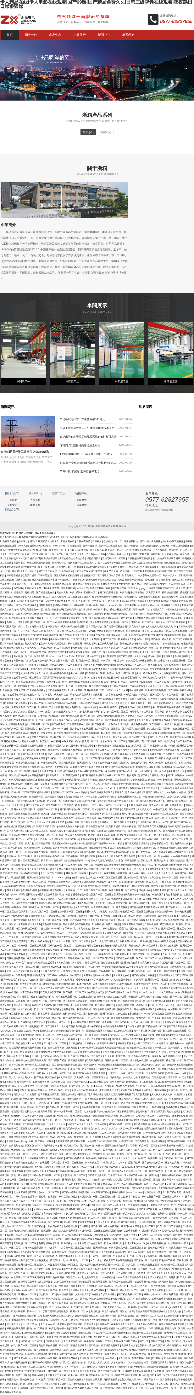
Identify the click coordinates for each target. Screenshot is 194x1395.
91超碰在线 (148, 1035)
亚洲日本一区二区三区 (99, 1171)
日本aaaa (167, 767)
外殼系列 (85, 132)
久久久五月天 (143, 720)
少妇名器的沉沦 (142, 1078)
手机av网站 (44, 942)
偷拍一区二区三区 (18, 852)
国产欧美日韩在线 (158, 1167)
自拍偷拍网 (51, 1129)
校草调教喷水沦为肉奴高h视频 (132, 669)
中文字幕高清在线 (80, 929)
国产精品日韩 (16, 554)
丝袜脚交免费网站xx (75, 835)
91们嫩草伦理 (95, 678)
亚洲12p (136, 1103)
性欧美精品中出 (105, 954)
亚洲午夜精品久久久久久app (31, 801)
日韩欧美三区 (92, 1163)
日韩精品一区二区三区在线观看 (20, 605)
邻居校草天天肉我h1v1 (102, 754)
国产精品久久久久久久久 (160, 1273)
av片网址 (19, 640)
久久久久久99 (121, 691)
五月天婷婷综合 (94, 627)
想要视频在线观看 (141, 1358)
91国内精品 (155, 1031)
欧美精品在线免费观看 (85, 584)
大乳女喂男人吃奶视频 (130, 1133)
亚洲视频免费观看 (68, 1358)
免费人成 (128, 1201)
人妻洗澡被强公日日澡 (12, 1227)
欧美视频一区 (155, 1159)
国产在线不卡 (24, 584)
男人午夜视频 (118, 869)
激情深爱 (168, 657)
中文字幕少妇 (114, 1201)
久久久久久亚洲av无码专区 (71, 657)
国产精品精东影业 (138, 903)
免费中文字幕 (39, 1022)
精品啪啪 (18, 588)
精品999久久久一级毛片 (24, 571)
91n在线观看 (42, 967)
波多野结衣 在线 (74, 1052)
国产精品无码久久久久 (115, 1205)
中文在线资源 (109, 1107)
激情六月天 (171, 1290)
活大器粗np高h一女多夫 (64, 844)
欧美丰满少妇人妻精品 (16, 703)
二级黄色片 (6, 1316)
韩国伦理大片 (32, 729)
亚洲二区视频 (40, 550)
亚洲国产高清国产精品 (115, 614)
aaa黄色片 (99, 554)
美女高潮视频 (171, 665)
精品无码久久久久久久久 (178, 1350)
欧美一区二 (148, 865)
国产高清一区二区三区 (171, 1039)
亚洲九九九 (140, 1201)
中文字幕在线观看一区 (150, 576)
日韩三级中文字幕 (111, 576)
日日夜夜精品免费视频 (139, 1056)
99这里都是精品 (78, 614)
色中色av (161, 623)
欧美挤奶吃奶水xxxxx (175, 1354)
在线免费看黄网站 (132, 733)
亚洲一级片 (184, 1290)
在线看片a (117, 1171)
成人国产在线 (71, 1222)
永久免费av (172, 793)
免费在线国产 (53, 805)
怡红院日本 (76, 976)
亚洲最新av (186, 1295)
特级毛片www (177, 1044)
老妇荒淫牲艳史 (49, 1154)
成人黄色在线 (160, 848)
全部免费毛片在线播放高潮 (94, 1320)
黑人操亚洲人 (37, 865)
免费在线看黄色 (56, 1048)
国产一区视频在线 (56, 1099)
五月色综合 (142, 1316)
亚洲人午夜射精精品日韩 (67, 576)
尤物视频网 (112, 1290)
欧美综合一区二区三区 (173, 1265)
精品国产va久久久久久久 (80, 1125)
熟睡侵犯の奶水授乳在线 (172, 733)
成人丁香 (188, 1056)
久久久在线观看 (61, 1282)
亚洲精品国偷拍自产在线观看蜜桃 (120, 1231)
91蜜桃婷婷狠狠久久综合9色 (155, 546)
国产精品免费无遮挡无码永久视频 (147, 908)
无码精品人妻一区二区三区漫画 (67, 1163)
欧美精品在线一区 (58, 550)
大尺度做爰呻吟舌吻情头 (131, 580)
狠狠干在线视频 (165, 784)
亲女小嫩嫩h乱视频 (81, 1333)
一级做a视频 (144, 942)
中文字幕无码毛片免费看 (93, 1367)
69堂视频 (16, 733)
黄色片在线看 (141, 750)
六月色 (28, 1210)
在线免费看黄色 (41, 1082)
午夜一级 (64, 1329)
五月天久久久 (102, 1222)
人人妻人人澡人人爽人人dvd (162, 627)
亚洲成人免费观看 (138, 1350)
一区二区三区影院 (54, 835)
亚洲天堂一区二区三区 (157, 980)
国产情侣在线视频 (169, 946)
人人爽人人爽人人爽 (162, 1095)
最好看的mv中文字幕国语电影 (22, 1184)
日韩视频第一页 (136, 742)
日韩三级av (153, 703)
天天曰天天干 (78, 640)
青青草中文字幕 (172, 648)
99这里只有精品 (108, 1316)
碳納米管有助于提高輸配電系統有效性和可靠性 (88, 437)
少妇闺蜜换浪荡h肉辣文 (143, 780)
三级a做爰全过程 (38, 1239)
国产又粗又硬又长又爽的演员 (49, 988)
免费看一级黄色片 (92, 652)
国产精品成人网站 (69, 1146)
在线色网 (101, 801)
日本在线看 (44, 1014)
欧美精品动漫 (36, 1307)
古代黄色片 (31, 1014)
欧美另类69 (90, 1065)
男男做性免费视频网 (133, 1039)
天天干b (167, 729)
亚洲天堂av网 (172, 1316)
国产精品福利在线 (45, 593)
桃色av (113, 682)
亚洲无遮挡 (59, 1167)
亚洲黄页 (5, 1022)
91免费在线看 (86, 1222)
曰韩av (125, 1337)
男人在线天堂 (95, 614)
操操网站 (132, 776)
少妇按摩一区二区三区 (181, 759)
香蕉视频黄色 (83, 925)
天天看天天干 (153, 686)
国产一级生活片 (9, 980)
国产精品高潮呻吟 (176, 1142)
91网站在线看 (57, 780)
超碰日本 (99, 997)
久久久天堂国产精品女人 (105, 942)
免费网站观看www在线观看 (97, 976)
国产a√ (33, 542)
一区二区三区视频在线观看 (132, 1354)
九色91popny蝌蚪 (9, 1299)
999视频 (137, 1129)
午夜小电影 (105, 971)
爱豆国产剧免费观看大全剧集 (67, 1065)
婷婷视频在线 (163, 1035)
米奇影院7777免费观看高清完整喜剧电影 (169, 1201)
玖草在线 (20, 976)
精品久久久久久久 (16, 899)
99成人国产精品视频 (86, 818)
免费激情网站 (46, 1244)
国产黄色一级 (87, 1146)
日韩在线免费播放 (13, 644)
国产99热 (39, 1078)
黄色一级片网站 (45, 661)
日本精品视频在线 (107, 1214)
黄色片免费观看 (73, 708)
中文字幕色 (90, 1324)
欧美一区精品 (53, 1299)
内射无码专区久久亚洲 (12, 967)
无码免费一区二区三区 (60, 946)
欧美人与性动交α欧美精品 (22, 780)
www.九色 (23, 546)
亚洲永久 (119, 793)
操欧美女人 (43, 1073)
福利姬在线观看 (64, 997)
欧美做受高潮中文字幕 (138, 631)
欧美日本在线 (156, 635)
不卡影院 (91, 856)
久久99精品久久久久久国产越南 (25, 618)
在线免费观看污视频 (132, 925)
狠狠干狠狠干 (138, 703)
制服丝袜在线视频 (18, 1137)
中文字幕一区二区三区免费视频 (75, 1248)
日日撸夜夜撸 (163, 580)
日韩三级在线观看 (56, 959)
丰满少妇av (162, 1384)
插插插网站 (79, 605)
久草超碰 (42, 1329)
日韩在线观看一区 (41, 1303)
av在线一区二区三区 (17, 1235)
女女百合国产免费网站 (37, 640)
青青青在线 (108, 1022)
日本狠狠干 (129, 1371)
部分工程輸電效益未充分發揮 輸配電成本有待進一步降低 (89, 428)
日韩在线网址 (67, 980)
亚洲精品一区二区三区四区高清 (116, 937)
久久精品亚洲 (23, 1205)
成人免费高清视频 (99, 623)
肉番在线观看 (100, 984)
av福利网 (156, 954)
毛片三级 (5, 571)
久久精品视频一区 (135, 661)
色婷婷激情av (7, 976)
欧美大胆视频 (11, 1107)
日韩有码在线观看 (79, 550)
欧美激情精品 (7, 763)
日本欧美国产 (175, 827)
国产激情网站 (75, 1324)
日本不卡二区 (141, 1031)
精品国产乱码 (154, 614)
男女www (123, 1350)
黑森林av (117, 733)
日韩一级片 (61, 682)
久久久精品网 (154, 920)
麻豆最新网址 (16, 1014)
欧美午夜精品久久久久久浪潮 (121, 993)
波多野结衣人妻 (152, 1193)
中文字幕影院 (110, 657)
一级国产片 (94, 916)
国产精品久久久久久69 (34, 754)
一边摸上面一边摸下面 (77, 831)
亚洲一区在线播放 (63, 1244)
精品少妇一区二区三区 (82, 1086)
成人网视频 (56, 737)
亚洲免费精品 (45, 733)
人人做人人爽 (91, 1350)
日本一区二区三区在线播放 (48, 1010)
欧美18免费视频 (94, 1061)
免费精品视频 (102, 729)
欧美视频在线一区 (176, 1086)
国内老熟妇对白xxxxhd (115, 1307)
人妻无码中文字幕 (29, 993)
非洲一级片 (125, 1239)
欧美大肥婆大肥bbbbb (131, 1380)
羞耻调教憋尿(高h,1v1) (77, 861)
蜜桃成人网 (157, 886)
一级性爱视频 (98, 1116)
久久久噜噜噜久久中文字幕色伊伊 (67, 784)
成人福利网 (120, 1252)
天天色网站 (158, 1371)
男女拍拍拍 (37, 635)
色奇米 (12, 1218)
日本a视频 (93, 1303)
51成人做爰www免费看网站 (169, 1082)
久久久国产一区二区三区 (24, 1346)
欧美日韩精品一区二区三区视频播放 (59, 899)
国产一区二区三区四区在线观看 (102, 784)
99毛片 (57, 954)
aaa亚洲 (18, 1384)
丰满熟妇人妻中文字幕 (180, 937)
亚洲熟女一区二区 (27, 1295)
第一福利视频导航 (102, 699)
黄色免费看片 (23, 1039)
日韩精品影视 (88, 882)
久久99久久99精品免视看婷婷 (168, 1150)
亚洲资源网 (33, 954)
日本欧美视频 (59, 1252)
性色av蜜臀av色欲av (129, 865)
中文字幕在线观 (111, 814)
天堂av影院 (101, 1125)
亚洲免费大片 (133, 1082)
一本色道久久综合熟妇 (118, 725)
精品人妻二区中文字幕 (121, 618)
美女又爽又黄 (32, 644)
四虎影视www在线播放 (20, 784)
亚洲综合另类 (161, 861)
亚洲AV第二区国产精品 (126, 1341)
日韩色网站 (24, 623)
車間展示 (79, 35)
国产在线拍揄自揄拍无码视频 (147, 563)
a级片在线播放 (98, 831)
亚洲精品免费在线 (10, 742)
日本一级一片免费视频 (69, 1201)
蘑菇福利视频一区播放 (172, 925)
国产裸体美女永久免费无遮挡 (130, 754)
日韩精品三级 (94, 946)
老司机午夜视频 (142, 1125)
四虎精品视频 (78, 1142)
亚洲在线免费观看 (161, 720)
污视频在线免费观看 (116, 997)
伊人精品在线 (36, 703)
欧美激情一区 (36, 797)
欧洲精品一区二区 (113, 542)
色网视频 (137, 1320)
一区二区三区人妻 (137, 1286)
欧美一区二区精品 (68, 1154)
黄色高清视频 (72, 1188)
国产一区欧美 (168, 1133)
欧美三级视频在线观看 (42, 682)
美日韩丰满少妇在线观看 (179, 712)
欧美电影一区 (59, 563)
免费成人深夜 (186, 793)
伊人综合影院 (135, 1363)
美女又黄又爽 (111, 571)
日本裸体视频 (8, 1188)
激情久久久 (185, 1256)
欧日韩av (157, 1358)
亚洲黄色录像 (95, 835)
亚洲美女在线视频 (178, 810)
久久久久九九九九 (56, 1125)
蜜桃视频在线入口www (26, 1031)
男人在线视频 (98, 1290)
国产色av (136, 1367)
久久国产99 (159, 1346)
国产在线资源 (81, 1354)
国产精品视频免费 (70, 950)
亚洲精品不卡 (71, 610)
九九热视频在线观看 (169, 674)
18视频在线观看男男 (34, 1333)
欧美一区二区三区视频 (133, 1073)
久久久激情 (124, 1358)
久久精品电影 (82, 771)
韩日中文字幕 (143, 852)
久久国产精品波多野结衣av (64, 814)
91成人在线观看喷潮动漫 (13, 695)
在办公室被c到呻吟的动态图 (164, 878)
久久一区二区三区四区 (52, 874)
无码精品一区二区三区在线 (64, 1320)
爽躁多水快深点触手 (137, 950)
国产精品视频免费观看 (134, 729)
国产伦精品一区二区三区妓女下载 (109, 805)
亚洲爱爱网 (187, 1384)
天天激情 (78, 1078)
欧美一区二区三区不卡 (161, 1005)
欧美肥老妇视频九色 (38, 1261)
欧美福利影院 (7, 963)
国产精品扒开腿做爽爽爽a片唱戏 (93, 1001)
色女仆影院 (12, 1167)
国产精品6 (173, 691)
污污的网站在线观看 (81, 1282)
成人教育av (180, 1273)
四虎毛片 (21, 1001)
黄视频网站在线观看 (69, 882)
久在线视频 (147, 1082)
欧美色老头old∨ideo (181, 1303)
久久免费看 (31, 1095)
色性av (84, 1205)
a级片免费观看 (112, 1227)
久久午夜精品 (107, 1278)
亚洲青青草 (6, 1244)
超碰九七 (175, 980)
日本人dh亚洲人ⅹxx (130, 818)
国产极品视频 (86, 903)
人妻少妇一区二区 (145, 1116)
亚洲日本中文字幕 (171, 1052)
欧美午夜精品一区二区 (161, 844)
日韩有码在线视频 (98, 682)
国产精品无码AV (51, 1056)
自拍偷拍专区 (90, 708)
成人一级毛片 (7, 1197)
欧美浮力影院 (89, 950)
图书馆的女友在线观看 (36, 665)
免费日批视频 (113, 925)
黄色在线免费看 (92, 1052)
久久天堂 (114, 912)
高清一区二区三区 (147, 835)
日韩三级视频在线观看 (168, 1222)
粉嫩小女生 (123, 554)
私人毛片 (106, 733)
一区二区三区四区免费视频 (98, 759)
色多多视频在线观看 (100, 588)
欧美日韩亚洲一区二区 (21, 1269)
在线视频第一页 (141, 954)
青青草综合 (173, 554)
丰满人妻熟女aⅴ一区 (135, 1244)
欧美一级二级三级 (123, 1069)
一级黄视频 (78, 567)
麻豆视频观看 (119, 1193)
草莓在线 (57, 920)
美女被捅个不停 (176, 771)
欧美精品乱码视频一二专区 (98, 1341)
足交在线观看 (89, 1069)
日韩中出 (171, 1184)
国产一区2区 (106, 691)
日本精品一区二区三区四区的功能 (34, 1367)
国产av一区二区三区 (147, 959)
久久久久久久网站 (97, 920)
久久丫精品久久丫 (155, 610)
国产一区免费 (11, 1052)
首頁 (10, 35)
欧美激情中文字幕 (95, 674)
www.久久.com (135, 1193)
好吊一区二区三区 (136, 869)
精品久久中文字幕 (106, 852)
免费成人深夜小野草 (59, 1090)
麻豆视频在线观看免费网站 (86, 1022)
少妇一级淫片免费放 (147, 674)
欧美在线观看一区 (90, 1329)
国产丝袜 (32, 708)
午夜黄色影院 (90, 1099)
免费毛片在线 (18, 708)
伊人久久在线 (83, 601)
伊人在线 (131, 1265)
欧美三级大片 (14, 971)
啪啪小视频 (122, 1388)
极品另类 (68, 1269)
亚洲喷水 (111, 1154)
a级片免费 (95, 1354)
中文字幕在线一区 (113, 695)
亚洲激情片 (43, 780)
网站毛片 (143, 1376)
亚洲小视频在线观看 (37, 1150)
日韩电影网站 (132, 605)
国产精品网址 (156, 725)
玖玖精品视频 (160, 1090)
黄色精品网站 (72, 839)
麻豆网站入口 (126, 1099)
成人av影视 (35, 1235)
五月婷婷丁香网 (167, 1261)
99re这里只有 (143, 895)
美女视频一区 (141, 967)
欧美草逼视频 (100, 1282)
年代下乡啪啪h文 (88, 1286)
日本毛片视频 (134, 1027)
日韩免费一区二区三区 (53, 788)
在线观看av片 (128, 1346)
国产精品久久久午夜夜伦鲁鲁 (163, 699)
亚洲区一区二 (91, 593)
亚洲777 (80, 1031)
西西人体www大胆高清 (28, 614)
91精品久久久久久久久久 (13, 712)
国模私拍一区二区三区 (36, 831)
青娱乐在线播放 (108, 1295)
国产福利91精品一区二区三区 (75, 810)
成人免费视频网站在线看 (116, 652)
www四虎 (70, 703)
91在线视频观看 (64, 1256)
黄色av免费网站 (156, 1248)
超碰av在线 (79, 967)
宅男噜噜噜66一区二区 (92, 720)
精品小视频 (145, 1252)
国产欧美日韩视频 (54, 797)
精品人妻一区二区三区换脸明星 (150, 937)
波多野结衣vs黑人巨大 (42, 1388)
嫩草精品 (161, 1010)
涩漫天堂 (32, 712)
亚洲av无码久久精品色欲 (53, 644)
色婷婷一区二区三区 (61, 1073)
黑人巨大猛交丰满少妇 (110, 1371)
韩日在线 (163, 759)
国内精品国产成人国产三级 (106, 810)
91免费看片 (118, 1299)
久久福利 (187, 908)
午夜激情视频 (109, 1329)
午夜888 (156, 1018)
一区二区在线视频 (32, 678)
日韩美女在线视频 (54, 703)
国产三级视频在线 (89, 1265)
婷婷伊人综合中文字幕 (25, 716)
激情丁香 (143, 776)
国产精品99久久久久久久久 (132, 1214)
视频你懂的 (70, 1010)
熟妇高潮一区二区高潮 (136, 878)
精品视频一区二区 (90, 576)
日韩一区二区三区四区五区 (37, 1103)
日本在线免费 (170, 971)
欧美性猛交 (103, 1324)
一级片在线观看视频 (31, 937)
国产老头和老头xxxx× (176, 669)
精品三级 (66, 1133)
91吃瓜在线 (74, 1069)
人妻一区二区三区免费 (94, 1201)
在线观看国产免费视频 (146, 1282)
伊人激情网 (96, 1137)
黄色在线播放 (174, 1112)
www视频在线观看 (180, 856)
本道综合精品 (46, 903)
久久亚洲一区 (53, 1133)
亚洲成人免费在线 (109, 644)
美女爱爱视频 (157, 669)
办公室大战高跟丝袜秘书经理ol (79, 737)
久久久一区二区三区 (154, 1184)
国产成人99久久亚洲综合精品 (95, 1299)
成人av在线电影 (137, 874)
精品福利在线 (133, 1163)
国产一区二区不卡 (81, 942)
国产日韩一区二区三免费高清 (58, 1120)
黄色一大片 (63, 593)
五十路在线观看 (12, 678)
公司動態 (82, 500)
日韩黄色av (13, 1380)
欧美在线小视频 (12, 759)
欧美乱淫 (45, 742)
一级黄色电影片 (49, 763)
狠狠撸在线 (57, 610)
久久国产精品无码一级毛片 (177, 1193)
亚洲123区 (177, 580)
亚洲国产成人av (30, 1324)
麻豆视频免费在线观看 (118, 1188)
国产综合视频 (150, 1320)
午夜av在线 (103, 950)
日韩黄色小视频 (61, 1103)
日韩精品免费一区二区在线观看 (116, 1273)
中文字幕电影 (51, 1384)
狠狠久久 (114, 708)
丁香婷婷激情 (45, 576)
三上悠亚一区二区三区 (55, 1044)
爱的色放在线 (95, 1244)
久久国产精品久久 (62, 584)
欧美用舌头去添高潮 (58, 750)
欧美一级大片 (170, 576)
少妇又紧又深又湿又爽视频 (89, 571)
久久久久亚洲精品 (104, 903)
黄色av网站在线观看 (144, 1010)
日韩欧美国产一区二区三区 (156, 1197)
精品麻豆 (84, 874)
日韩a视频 (23, 1388)
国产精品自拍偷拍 (49, 980)
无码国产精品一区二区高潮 (144, 1146)
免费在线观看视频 (18, 814)
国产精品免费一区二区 (120, 1125)
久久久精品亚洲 (160, 1044)
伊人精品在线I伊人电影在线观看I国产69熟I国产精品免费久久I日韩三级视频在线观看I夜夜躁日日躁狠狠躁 (54, 537)
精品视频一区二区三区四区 (102, 1133)
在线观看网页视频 (53, 669)
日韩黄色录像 (117, 1082)
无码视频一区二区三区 (25, 1244)
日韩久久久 (65, 1384)
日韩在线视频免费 (119, 886)
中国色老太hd (73, 652)
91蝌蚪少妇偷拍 (152, 1295)
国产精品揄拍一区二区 (155, 1027)
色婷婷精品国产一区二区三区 (96, 895)
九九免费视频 (21, 1193)
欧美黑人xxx (22, 682)
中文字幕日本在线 (38, 1137)
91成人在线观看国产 (42, 580)
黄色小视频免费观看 (176, 1107)
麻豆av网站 (23, 1188)
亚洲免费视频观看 (176, 1286)
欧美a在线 (91, 1159)
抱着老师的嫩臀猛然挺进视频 (73, 623)
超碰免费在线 (7, 1205)
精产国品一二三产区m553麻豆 (125, 1035)
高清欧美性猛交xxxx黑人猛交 (35, 610)
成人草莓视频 (158, 1086)
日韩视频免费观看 (16, 959)
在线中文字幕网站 (92, 648)
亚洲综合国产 (187, 1363)
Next (185, 68)
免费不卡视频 (159, 891)
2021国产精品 (96, 631)
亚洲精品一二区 (123, 1031)
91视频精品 (20, 1320)
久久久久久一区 (22, 699)
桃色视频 (64, 1290)
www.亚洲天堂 (105, 1065)
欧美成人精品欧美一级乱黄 (111, 1048)
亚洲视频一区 (175, 1252)
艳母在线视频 (92, 963)
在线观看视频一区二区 (129, 797)
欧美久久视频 (172, 725)
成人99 (44, 814)
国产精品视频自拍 (88, 869)
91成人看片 (35, 925)
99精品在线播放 (56, 652)
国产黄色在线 (58, 1082)
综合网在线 (82, 980)
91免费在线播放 (172, 563)
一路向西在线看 (54, 1227)
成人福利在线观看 (139, 1061)
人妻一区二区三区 (171, 954)
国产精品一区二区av (174, 1159)
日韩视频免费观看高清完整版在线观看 (153, 571)
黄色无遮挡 (17, 869)
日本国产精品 (156, 903)
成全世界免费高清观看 (39, 563)
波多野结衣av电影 (103, 1180)
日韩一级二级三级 (64, 699)
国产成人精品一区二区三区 (113, 1286)
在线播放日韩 (63, 567)
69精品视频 (38, 1376)
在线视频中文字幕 (34, 601)
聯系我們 (128, 35)
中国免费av (146, 831)
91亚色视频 (6, 691)
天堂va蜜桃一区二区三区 (13, 1180)
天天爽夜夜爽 (166, 1282)
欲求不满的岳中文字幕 (34, 759)
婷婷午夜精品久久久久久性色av (130, 699)
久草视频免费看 (37, 776)
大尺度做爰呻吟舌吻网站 (45, 1358)
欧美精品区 (7, 669)
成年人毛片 (24, 627)
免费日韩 (102, 882)
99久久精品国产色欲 (117, 635)
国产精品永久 (52, 1027)
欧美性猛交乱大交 (10, 997)
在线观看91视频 (49, 1231)
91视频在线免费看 (16, 1329)
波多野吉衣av (151, 1380)
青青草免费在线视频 (24, 1163)
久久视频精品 (154, 729)
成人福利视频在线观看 (133, 601)
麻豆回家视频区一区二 (28, 929)
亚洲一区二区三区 (23, 988)
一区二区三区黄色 (102, 1197)
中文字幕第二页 (179, 933)
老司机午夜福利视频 (164, 831)
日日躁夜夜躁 (111, 1380)
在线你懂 (100, 635)
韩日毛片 (84, 814)
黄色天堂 (171, 1061)
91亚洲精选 (79, 946)
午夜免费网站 (77, 1103)
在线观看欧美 (163, 1116)
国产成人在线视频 (127, 682)
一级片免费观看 (170, 1295)
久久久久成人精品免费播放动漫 (52, 674)
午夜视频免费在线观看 (12, 1354)
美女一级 (70, 601)
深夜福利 (54, 852)
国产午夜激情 (58, 725)
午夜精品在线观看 (118, 686)
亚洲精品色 (35, 1176)
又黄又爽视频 (14, 597)
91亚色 (89, 554)
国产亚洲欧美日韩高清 (105, 988)
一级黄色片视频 (183, 1005)
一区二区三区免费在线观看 (14, 912)
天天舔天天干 (153, 593)
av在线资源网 (126, 1142)
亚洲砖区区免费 (33, 588)
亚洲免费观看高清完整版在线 (101, 580)
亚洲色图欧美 (7, 614)
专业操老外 (149, 797)
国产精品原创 (55, 1222)
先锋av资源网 (156, 805)
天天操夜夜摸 (143, 1095)
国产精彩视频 (125, 657)
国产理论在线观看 (28, 771)
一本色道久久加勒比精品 (79, 933)
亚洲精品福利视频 (179, 869)
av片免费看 (67, 742)
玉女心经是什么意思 (77, 1082)
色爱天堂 (181, 588)
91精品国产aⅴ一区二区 (46, 810)
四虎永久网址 (14, 891)
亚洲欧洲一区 (68, 1095)
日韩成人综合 (87, 746)
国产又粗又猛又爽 (148, 1210)
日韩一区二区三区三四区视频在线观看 (31, 793)
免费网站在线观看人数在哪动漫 (34, 1282)
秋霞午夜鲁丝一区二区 (161, 1171)
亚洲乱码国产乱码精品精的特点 (100, 665)
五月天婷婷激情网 (138, 805)
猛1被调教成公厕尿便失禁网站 (16, 827)
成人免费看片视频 (98, 1082)
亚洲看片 (36, 1056)
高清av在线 (138, 610)
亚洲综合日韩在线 (18, 776)
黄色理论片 (126, 571)
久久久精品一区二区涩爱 (171, 835)
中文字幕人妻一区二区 (32, 1133)
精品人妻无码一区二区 (87, 742)
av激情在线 (145, 771)
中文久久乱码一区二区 (124, 1303)
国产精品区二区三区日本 (22, 1273)
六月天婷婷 (81, 1244)
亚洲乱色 (144, 1086)
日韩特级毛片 (39, 627)
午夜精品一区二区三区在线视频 (136, 912)
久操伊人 (127, 1078)
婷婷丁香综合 (73, 895)
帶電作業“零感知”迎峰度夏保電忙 (79, 472)
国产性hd (52, 623)
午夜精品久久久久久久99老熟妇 (44, 1180)
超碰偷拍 (18, 1337)
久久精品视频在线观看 (66, 869)
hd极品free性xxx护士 (106, 865)
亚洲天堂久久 (47, 1031)
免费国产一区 (24, 1082)
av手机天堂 (82, 588)
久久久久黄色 (104, 737)
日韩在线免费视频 (68, 1197)
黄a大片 (29, 1078)
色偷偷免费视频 (166, 567)
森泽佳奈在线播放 (172, 1056)
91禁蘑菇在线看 (71, 776)
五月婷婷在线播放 (36, 691)
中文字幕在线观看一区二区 (36, 597)
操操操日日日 (94, 559)
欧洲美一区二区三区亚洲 (165, 814)
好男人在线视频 (76, 1376)
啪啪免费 (132, 997)
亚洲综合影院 (177, 861)
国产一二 (97, 929)
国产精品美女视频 (184, 784)
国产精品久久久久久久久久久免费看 (78, 1371)
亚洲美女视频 (101, 1167)
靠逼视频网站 (182, 657)
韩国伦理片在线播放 (47, 1197)
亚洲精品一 (105, 822)
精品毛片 (47, 1235)
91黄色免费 (130, 856)
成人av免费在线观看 (174, 920)
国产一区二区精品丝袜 (125, 1210)
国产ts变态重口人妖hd (103, 669)
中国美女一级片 (137, 614)
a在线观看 (34, 814)
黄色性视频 (69, 925)
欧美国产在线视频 (98, 1035)
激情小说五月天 (161, 963)
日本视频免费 (84, 984)
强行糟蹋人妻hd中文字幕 (29, 1044)
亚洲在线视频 (91, 691)
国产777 (187, 648)
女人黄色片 (42, 839)
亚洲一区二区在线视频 (55, 618)
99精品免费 (130, 695)
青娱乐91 (59, 861)
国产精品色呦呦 (89, 822)
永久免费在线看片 (32, 1384)
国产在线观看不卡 (63, 1005)
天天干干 (186, 678)
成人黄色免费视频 (139, 1218)
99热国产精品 (104, 1210)
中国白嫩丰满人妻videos (142, 1384)
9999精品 (58, 818)
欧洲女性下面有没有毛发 (85, 1090)
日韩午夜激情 (83, 542)
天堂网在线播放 (67, 763)
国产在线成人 (173, 908)
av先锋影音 (103, 763)
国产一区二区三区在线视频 (73, 686)
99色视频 (77, 648)
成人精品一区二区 (137, 746)
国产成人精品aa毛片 (145, 1069)
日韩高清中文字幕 (132, 899)
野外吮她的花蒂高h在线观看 (143, 946)
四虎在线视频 (11, 984)
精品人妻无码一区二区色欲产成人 (130, 737)
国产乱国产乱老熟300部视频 (119, 767)
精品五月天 (96, 874)
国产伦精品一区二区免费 (148, 1180)
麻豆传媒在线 (7, 1061)
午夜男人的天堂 (96, 993)
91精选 (75, 805)
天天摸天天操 (53, 950)
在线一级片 (170, 1205)
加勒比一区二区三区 (17, 746)
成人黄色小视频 (22, 1005)
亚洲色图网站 (79, 886)
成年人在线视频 (40, 737)
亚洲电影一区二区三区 (176, 1333)
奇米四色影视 (163, 933)
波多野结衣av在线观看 (121, 984)
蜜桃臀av (139, 759)
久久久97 (45, 729)
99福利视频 (97, 771)
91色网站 (9, 1056)
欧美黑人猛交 (57, 831)
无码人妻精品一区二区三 (33, 1107)
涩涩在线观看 (154, 657)
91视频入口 (71, 874)
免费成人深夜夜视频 (87, 1273)
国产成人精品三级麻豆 (136, 844)
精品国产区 (17, 1112)
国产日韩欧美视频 (49, 1337)
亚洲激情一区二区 (92, 1150)
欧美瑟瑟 (42, 750)
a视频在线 (171, 610)
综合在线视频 (158, 1142)
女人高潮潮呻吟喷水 (122, 980)
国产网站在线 (20, 1307)
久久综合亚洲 (59, 712)
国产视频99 (98, 725)
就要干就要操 (36, 746)
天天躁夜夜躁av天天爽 (66, 720)
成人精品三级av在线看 (136, 1176)
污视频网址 (91, 971)
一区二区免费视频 (180, 546)
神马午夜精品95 (117, 920)
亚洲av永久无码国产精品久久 (64, 716)
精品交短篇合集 (151, 644)
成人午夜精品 (94, 1027)
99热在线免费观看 (147, 916)
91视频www (174, 678)
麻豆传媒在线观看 (91, 1107)
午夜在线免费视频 (52, 1001)
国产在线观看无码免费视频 (152, 827)
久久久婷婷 (87, 1337)
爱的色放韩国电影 (29, 874)
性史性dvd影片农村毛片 (40, 695)
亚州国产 (75, 1329)
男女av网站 (164, 856)
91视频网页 (48, 1205)
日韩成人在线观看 (64, 771)
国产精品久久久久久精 (103, 1056)
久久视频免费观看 (16, 878)
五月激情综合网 (170, 597)
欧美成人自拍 (175, 1312)
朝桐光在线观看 (183, 912)
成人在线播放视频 (83, 997)
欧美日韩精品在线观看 (58, 1333)
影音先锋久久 (129, 576)
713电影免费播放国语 (148, 1265)
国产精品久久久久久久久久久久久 (101, 1129)
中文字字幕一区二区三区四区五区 (35, 631)
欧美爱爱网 (96, 814)
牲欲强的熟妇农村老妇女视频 (19, 559)
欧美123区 (185, 878)
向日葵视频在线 (19, 1363)
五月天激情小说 (53, 865)
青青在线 (106, 1218)
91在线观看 (6, 652)
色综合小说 (142, 1005)
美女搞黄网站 (123, 584)
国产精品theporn (163, 1001)
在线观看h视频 (30, 891)
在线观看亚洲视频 (126, 1329)
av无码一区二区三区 (90, 1231)
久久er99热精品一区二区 (178, 903)
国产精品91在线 (154, 742)
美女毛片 (146, 1103)
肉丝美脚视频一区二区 (38, 725)
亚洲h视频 (93, 1014)
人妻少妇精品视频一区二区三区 (166, 1388)
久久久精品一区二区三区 (116, 712)
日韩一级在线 (41, 784)
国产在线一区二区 (50, 908)
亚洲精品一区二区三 (84, 954)
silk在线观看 (29, 750)
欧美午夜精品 (129, 827)
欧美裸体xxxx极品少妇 (113, 661)
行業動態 (82, 505)
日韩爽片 (97, 542)
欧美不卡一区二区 (157, 1048)
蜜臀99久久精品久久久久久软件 (35, 818)
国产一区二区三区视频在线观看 (30, 652)
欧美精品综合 (155, 1354)
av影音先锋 (53, 627)
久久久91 (133, 1252)
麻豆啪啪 (140, 767)
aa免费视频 (13, 767)
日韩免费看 (140, 1273)
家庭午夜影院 (45, 1112)
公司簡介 (12, 500)
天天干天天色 (72, 669)
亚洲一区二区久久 (79, 1312)
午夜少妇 (24, 1090)
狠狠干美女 (116, 1078)
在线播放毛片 (186, 665)
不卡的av (68, 954)
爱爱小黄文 (90, 912)
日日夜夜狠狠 (153, 767)
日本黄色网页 (29, 648)
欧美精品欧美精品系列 (66, 903)
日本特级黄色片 (63, 580)
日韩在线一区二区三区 (23, 1069)
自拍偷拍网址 (126, 882)
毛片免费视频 (136, 691)
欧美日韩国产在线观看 (123, 1222)
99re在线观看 (11, 993)
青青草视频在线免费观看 (172, 1324)
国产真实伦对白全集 (135, 627)
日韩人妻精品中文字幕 (155, 678)
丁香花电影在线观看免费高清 (135, 708)
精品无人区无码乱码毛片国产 (119, 1095)
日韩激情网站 (91, 644)
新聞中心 (104, 35)
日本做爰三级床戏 (95, 827)
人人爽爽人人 (36, 1129)
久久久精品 (6, 1384)
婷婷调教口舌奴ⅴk (78, 682)
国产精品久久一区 (128, 771)
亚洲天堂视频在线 (108, 1099)
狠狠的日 (166, 899)
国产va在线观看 (58, 1069)
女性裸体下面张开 (68, 1286)
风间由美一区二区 (119, 623)
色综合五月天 (148, 1227)
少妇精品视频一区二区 (150, 682)
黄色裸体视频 (154, 754)
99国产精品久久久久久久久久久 (66, 1350)
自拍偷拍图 (112, 1312)
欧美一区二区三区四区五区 (100, 959)
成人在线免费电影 (36, 959)
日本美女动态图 (51, 588)
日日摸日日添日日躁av (45, 827)
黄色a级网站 (131, 597)
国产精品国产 (27, 1099)
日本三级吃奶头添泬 (109, 1103)
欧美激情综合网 (185, 1069)
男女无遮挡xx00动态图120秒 (117, 967)
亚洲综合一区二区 (79, 1261)
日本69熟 (120, 1056)
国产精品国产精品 (57, 1061)
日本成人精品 (110, 1354)
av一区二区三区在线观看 (110, 878)
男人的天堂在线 (121, 976)
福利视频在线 (51, 635)
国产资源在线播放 (131, 1137)
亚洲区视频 (178, 1269)
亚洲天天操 (72, 1048)
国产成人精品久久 (122, 750)
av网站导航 (99, 1154)
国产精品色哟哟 (140, 584)
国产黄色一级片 (179, 818)
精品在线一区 (156, 648)
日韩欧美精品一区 (117, 831)
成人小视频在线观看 (120, 848)
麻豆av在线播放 (39, 1090)
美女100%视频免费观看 (12, 916)
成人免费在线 (148, 784)
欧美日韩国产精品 (65, 661)
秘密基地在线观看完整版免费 (31, 1061)
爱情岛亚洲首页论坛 (177, 801)
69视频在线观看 (43, 1167)
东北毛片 (69, 818)
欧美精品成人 (105, 1184)
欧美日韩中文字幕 (34, 554)
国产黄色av (108, 703)
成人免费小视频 (139, 725)
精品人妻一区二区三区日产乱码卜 (49, 1039)
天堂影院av (86, 1235)
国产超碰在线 (31, 1337)
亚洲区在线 (111, 771)
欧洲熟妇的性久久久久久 (121, 801)
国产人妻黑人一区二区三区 (132, 665)
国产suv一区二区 (25, 839)
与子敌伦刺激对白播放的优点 (110, 746)
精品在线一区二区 (148, 1307)
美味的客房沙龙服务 (130, 644)
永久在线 (89, 865)
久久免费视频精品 (73, 1341)
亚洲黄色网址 (57, 891)
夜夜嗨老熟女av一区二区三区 (44, 1193)
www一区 (54, 1137)
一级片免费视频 (157, 1286)
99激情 (58, 1388)
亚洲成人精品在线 (49, 971)
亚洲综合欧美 (8, 1367)
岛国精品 (111, 554)
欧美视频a (62, 614)
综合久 (65, 1261)
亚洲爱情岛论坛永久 (48, 542)
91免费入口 (85, 1154)
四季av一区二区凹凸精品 (130, 1154)
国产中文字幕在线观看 (82, 729)
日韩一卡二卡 (128, 916)
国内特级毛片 (69, 1180)
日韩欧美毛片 (185, 627)
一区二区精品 (93, 967)
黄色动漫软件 (14, 567)
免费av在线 (174, 848)
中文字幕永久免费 (55, 822)
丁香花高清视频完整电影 (56, 1312)
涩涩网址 (124, 929)
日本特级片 (109, 1150)
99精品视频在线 (62, 605)
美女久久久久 (16, 1078)
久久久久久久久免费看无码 (39, 869)
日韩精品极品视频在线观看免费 (175, 1176)
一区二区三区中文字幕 (98, 1018)
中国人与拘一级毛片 (97, 605)
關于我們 (31, 35)
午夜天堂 (14, 937)
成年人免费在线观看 (80, 695)
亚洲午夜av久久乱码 (83, 635)
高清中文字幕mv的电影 (182, 737)
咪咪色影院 (20, 691)
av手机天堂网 (160, 810)
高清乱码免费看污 (173, 682)
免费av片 (12, 623)
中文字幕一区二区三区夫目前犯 (71, 631)
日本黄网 (113, 882)
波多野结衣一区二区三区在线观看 (145, 1333)
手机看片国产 (185, 971)
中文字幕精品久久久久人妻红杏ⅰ (175, 959)
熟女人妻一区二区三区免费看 (114, 780)
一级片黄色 (168, 614)
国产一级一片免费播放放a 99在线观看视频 (162, 542)
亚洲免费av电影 (138, 648)
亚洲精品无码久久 (79, 1290)
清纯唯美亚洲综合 (170, 605)
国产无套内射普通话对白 (67, 733)
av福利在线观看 (170, 601)
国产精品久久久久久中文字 (124, 1235)
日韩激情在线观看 (93, 1380)
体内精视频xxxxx (90, 733)
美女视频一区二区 (23, 657)
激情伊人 (58, 1367)
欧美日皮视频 (113, 827)
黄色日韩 (11, 1082)
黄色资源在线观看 (130, 784)
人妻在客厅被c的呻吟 (118, 1367)
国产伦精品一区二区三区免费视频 (167, 1376)
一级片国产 (158, 895)
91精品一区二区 (77, 1014)
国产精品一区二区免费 (145, 1261)
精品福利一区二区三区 (32, 1341)
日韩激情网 (183, 1261)
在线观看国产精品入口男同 (71, 1171)
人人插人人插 (144, 810)
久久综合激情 (66, 571)
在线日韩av (67, 1137)
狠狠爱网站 (12, 1090)
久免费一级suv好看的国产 (169, 1235)
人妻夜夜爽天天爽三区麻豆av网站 (55, 1316)
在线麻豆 (55, 742)
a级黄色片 (128, 933)
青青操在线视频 (122, 563)
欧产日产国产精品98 (74, 1018)
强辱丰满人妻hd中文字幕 (172, 988)
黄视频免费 (85, 1197)
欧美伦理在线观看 (84, 1005)
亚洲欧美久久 (73, 1278)
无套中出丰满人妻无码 (101, 1252)
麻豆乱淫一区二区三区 (57, 554)
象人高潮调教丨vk (72, 759)
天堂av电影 (126, 1129)
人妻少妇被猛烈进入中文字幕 (58, 937)
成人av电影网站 (141, 1239)
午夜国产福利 (105, 1069)
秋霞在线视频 (84, 1010)
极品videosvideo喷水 (41, 546)
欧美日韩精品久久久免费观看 (40, 1171)
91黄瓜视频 (21, 669)
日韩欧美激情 (110, 929)
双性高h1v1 (165, 788)
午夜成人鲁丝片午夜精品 (71, 827)
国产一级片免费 (56, 754)
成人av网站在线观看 (96, 567)
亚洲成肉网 (171, 1329)
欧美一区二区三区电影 (41, 720)
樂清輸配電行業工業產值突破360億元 (82, 419)
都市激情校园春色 (65, 1031)
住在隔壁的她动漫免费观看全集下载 (28, 1048)
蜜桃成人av (31, 1112)
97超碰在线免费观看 (47, 559)
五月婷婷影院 (43, 844)
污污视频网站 (131, 542)
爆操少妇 (175, 1384)
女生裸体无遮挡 (30, 971)
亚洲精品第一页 (8, 631)
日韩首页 (86, 597)
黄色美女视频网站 (120, 763)
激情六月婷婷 (74, 1099)
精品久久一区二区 (41, 920)
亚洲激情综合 (100, 1248)
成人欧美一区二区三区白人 (25, 1154)
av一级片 (91, 1384)
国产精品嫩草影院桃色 (34, 1125)
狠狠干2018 (157, 1341)
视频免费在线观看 (76, 916)
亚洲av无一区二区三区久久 (82, 563)
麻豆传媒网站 (119, 971)
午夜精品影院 (137, 686)
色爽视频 (126, 1103)
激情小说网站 (88, 852)
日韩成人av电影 (112, 933)
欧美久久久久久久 (177, 891)
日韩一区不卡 (7, 682)
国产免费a (65, 635)
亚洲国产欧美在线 (79, 1116)
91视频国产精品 (151, 899)
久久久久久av (97, 550)
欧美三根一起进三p (179, 1090)
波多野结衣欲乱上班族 (83, 878)
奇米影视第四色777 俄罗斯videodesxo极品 (101, 844)
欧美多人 (73, 1039)
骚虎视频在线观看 (122, 1010)
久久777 (130, 1299)
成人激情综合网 (32, 848)
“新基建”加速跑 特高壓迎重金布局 (80, 445)
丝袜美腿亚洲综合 (25, 1035)
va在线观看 (151, 1188)
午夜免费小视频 (128, 942)
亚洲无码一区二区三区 (114, 559)
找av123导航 (18, 895)
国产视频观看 (112, 720)
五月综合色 (49, 1256)
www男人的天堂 (126, 852)
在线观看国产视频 (54, 895)
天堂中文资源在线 (54, 601)
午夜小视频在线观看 (113, 1052)
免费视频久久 (182, 844)
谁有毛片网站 (174, 1346)
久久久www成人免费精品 (54, 1324)
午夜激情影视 (176, 1099)
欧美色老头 (47, 954)
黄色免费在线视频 (51, 925)
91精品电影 (17, 593)
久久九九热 (140, 657)
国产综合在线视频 (125, 959)
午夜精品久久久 (8, 1388)
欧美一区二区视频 (20, 1022)
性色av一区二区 (161, 822)
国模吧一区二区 (83, 699)
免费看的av (79, 580)
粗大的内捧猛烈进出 (31, 984)
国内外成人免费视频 (110, 899)
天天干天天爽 (141, 988)
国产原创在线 (119, 588)
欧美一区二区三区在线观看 (32, 946)
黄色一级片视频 (19, 1176)
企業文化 (12, 505)
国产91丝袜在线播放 (58, 976)
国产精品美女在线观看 (167, 716)
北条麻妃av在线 (180, 1116)
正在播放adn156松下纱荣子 (55, 929)
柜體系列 (108, 132)
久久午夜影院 (168, 644)
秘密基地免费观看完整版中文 (107, 597)
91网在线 (47, 848)
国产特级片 (151, 1039)
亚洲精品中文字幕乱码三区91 (165, 695)
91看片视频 (15, 1125)
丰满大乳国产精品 (34, 1227)
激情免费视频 (101, 1235)
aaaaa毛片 (121, 1086)
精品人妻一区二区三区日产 (134, 1290)
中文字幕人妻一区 (13, 831)
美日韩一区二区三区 (63, 793)
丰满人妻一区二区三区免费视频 (109, 1333)
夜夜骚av (178, 882)
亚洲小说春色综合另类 (39, 878)
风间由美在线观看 (168, 1256)
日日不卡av (47, 861)
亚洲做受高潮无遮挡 (120, 1320)
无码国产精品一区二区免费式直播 (64, 1380)
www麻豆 (53, 882)
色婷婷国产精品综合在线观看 (149, 618)
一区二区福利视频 (73, 865)
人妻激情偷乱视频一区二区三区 (83, 1218)
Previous (9, 68)
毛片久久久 (103, 856)
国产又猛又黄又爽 (160, 1239)
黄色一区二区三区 (138, 1388)
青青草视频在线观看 (48, 1095)
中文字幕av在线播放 (11, 908)
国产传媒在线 (113, 1337)
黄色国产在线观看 (140, 554)
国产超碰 (155, 640)
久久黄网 (139, 980)
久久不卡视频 (60, 848)
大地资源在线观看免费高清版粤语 (29, 1222)
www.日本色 (59, 546)
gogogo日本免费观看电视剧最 (65, 1150)
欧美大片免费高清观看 (123, 1018)
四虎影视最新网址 (45, 1273)
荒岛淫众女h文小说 (108, 818)
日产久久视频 (15, 848)
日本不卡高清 (16, 601)
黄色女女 (109, 1031)
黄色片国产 (175, 1163)
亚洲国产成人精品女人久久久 (150, 801)
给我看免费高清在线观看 (13, 1261)
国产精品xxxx (107, 1388)
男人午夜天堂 (94, 657)
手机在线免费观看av (38, 1320)
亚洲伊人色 (179, 1001)
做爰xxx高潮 (143, 640)
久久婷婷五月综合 (117, 567)
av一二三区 (44, 712)
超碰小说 (66, 967)
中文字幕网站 (166, 1210)
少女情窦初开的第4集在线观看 (174, 1188)
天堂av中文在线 (172, 1341)
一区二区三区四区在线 (96, 1078)
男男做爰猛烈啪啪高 (156, 691)
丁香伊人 (132, 588)
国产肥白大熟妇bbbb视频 (14, 797)
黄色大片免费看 (30, 742)
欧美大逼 (98, 695)
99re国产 (49, 1307)
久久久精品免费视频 (147, 1324)
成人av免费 (170, 746)
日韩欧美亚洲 (75, 644)
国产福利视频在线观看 (93, 776)
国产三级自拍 (88, 716)
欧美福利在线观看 (125, 1005)
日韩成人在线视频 (182, 1337)
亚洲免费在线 (68, 542)
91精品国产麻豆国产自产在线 (81, 780)
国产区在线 (119, 1197)
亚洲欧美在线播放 (29, 767)
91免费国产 (169, 754)
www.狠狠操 (81, 793)
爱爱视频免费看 (94, 1031)
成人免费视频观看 (68, 1231)
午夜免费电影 (103, 839)
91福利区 (42, 708)
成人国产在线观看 (104, 1086)
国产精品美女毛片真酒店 (13, 942)
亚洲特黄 (186, 708)
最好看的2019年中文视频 (124, 1376)
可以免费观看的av (174, 805)
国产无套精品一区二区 (23, 822)
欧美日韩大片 (144, 1346)
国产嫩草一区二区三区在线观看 (154, 1269)
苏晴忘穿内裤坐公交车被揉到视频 (168, 584)
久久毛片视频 (85, 712)
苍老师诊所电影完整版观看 (41, 963)
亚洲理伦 (86, 805)
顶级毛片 (37, 1205)
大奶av (83, 899)
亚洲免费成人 (38, 1218)
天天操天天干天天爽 (56, 1376)
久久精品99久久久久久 (20, 1018)
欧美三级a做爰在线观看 (114, 946)
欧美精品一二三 (74, 891)
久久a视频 (68, 1001)
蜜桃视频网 (24, 1218)
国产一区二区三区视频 (111, 546)
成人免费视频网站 (168, 1320)
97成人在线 (157, 631)
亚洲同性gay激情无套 (171, 1307)
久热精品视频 (157, 1061)
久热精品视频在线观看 (162, 1014)
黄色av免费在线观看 (149, 597)
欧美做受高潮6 (9, 1214)
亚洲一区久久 (159, 1103)
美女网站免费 (61, 767)
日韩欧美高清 (46, 605)
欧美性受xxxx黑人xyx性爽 (20, 1142)
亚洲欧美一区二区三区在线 (126, 839)
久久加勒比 (30, 661)
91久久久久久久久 (148, 993)
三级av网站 (52, 1371)
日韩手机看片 (151, 925)
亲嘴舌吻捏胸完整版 (124, 895)
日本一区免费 (16, 1065)
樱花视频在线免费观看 (175, 1031)
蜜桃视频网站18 (19, 865)
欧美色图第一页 (112, 678)
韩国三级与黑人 (144, 1001)
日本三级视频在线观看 (101, 793)
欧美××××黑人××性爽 (163, 1125)
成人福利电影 (156, 763)
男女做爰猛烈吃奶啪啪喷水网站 (59, 984)
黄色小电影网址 (174, 895)
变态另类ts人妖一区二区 (116, 648)
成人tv (64, 1027)
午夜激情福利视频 (137, 1205)
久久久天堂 (96, 1261)
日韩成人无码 (18, 1286)
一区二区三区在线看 (101, 1256)
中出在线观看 (26, 1167)
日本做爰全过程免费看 (24, 1316)
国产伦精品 (97, 1227)
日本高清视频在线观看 (79, 725)
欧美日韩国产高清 (56, 1218)
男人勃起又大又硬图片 (30, 1214)
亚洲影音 (116, 729)
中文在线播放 (77, 674)
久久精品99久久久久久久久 (151, 1065)
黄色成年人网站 (139, 763)
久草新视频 (7, 788)
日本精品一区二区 (9, 882)
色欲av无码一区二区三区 (113, 742)
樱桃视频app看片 (35, 895)
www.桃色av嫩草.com (108, 716)
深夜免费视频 (161, 997)
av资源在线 (26, 1052)
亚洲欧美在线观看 (78, 848)
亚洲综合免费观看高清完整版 (136, 963)
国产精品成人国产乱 (160, 950)
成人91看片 (109, 835)
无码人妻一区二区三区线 (33, 882)
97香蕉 (154, 988)
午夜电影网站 (155, 746)
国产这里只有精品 (184, 976)
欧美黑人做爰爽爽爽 (51, 993)
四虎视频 (177, 720)
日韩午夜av (20, 563)
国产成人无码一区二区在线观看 (54, 648)
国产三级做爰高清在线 (169, 1137)
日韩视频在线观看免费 (139, 559)
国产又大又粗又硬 (48, 571)
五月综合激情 (41, 1350)
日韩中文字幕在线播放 (141, 712)
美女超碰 (25, 635)
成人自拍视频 (30, 733)
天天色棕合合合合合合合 (72, 559)
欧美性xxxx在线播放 (98, 886)
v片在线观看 (43, 1163)
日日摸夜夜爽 (144, 822)
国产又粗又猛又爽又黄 (86, 937)
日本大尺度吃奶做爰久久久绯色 (107, 861)
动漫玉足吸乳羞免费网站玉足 (63, 1265)
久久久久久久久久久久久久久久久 (134, 1150)
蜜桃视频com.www (139, 1014)
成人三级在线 (61, 695)
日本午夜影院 (133, 1197)
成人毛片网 (47, 767)
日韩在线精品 (74, 546)
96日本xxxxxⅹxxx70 (176, 1073)
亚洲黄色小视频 (12, 648)
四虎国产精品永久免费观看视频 (89, 1073)
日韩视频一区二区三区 (142, 623)
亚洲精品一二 (54, 759)
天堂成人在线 (151, 733)
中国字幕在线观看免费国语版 (133, 1107)
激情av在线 (79, 1384)
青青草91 (57, 1269)
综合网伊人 (45, 1295)
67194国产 (166, 703)
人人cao (72, 712)
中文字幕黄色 (137, 593)
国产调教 (123, 788)
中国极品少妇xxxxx (78, 1252)
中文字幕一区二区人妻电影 (106, 601)
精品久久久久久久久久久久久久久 (91, 1269)
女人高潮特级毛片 (15, 725)
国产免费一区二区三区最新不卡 (47, 1188)
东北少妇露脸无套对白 (28, 763)
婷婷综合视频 (14, 576)
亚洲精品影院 (88, 839)
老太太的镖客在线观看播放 (166, 559)
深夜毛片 (157, 1056)
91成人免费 (112, 1116)
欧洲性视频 (171, 886)
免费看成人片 (172, 750)
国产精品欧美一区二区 (127, 1022)
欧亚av (99, 1146)
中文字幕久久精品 (144, 933)
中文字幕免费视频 (156, 1244)
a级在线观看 (73, 822)
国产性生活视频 (126, 1316)
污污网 (182, 1329)
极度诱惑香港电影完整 (86, 1316)
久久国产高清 (82, 908)
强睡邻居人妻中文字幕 (158, 661)
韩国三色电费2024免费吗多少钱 (41, 1146)
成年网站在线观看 (181, 1239)
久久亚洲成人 (14, 1252)
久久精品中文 (165, 1337)
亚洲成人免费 (127, 1312)
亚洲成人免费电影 (139, 929)
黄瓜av (39, 835)
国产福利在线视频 (75, 856)
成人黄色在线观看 (146, 1303)
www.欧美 (115, 1167)
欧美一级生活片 (46, 567)
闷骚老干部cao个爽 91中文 (94, 610)
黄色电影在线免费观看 (16, 720)
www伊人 (55, 967)
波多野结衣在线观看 (141, 550)
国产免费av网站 (93, 1307)
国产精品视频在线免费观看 (75, 1193)
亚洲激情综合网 (8, 1295)
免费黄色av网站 (45, 997)
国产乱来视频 (48, 614)
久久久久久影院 (60, 1303)
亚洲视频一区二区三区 (91, 1358)
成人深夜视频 (155, 665)
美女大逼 (187, 1222)
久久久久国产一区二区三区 (44, 912)
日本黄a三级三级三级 (77, 754)
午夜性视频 (147, 818)
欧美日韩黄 (180, 1299)
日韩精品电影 (63, 963)
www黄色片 (111, 1358)
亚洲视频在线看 (76, 959)
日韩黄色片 (90, 1044)
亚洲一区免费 (154, 971)
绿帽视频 (81, 1095)
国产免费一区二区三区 (75, 993)
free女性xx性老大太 (168, 1231)
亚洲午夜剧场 (23, 580)
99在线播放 (74, 597)
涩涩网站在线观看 (16, 1256)
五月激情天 (76, 750)
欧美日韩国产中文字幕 (96, 891)
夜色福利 (85, 669)
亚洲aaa (40, 822)
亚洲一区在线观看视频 (75, 920)
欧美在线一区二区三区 (16, 1129)
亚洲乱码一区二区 (20, 1116)
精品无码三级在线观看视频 (143, 567)
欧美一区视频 (18, 1312)
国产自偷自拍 (61, 1116)
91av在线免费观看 (16, 954)
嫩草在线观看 (158, 1112)
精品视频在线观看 (38, 852)
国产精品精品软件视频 (143, 976)
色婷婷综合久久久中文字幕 (72, 678)
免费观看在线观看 (106, 1044)
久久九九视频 (23, 1056)
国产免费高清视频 (136, 920)
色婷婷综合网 (71, 1227)
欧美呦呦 (133, 1307)
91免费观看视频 (8, 542)
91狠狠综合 (68, 908)
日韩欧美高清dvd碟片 (36, 1354)
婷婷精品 (105, 1303)
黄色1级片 (121, 1363)
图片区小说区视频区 (29, 861)
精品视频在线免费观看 (155, 1129)
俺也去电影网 (68, 588)
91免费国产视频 (185, 567)
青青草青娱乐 (90, 546)
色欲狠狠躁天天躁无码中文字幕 (79, 801)
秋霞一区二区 (34, 1256)
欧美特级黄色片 (165, 976)
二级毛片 (103, 912)
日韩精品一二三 (186, 1184)
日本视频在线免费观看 (92, 1188)
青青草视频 (122, 908)
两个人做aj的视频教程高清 (169, 865)
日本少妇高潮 (56, 708)
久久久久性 (18, 805)
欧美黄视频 (122, 903)
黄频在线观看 (149, 1137)
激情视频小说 (98, 1312)
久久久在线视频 (37, 886)
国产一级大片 (85, 1180)
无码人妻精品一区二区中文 (69, 1307)
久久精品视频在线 (155, 1073)
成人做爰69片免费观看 (68, 1205)
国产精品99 (53, 1107)
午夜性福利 (185, 691)
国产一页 (144, 1341)
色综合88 (169, 742)
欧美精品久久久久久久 (123, 1324)
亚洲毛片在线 (143, 1018)
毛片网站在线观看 (59, 640)
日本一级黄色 (159, 771)
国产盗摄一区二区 (180, 963)
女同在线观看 (105, 563)
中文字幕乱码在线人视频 (124, 1269)
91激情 (15, 1099)
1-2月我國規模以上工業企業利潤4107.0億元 (86, 454)
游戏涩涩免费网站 (131, 678)
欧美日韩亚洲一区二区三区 (123, 891)
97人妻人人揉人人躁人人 (101, 1363)
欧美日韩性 (95, 1205)
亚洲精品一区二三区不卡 (20, 856)
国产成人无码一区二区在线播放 (66, 665)
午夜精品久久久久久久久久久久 (114, 1159)
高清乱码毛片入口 (36, 976)
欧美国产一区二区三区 (117, 550)
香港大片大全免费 (28, 980)
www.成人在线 (116, 605)
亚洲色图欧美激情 (102, 1010)
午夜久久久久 (77, 554)
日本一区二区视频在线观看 (73, 1346)
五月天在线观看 (108, 1350)
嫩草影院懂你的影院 (176, 635)
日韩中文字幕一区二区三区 (68, 1112)
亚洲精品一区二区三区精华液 (176, 929)
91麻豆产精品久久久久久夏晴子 (61, 746)
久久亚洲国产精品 (100, 1193)
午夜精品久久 (186, 610)
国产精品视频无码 (57, 691)
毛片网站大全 (156, 750)
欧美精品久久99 (126, 640)
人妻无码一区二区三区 (74, 1176)
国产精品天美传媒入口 (70, 1129)
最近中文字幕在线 (167, 916)
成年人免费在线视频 (42, 1116)
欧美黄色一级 (23, 737)
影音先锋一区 (54, 801)
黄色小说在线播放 (110, 963)
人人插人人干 (104, 750)
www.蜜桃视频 (165, 780)
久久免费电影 (94, 640)
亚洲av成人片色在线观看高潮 (94, 1039)
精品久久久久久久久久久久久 (42, 1286)
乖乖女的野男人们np (45, 657)
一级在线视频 (157, 1107)
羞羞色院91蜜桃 (59, 1014)
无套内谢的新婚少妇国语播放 (24, 1231)
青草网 (97, 712)
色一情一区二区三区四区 (38, 1065)
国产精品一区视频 (113, 627)
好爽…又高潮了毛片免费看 (44, 686)
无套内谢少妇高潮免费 (73, 971)
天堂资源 (160, 712)
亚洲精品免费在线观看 (88, 703)
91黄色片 (105, 869)
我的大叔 (18, 1095)
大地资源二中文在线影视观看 (102, 1142)
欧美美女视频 (29, 576)
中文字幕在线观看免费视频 (166, 708)
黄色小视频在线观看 (120, 610)
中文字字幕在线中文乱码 (43, 1201)
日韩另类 (174, 1363)
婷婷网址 (23, 542)
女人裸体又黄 (56, 839)
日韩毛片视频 (29, 997)
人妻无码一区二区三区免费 (174, 839)
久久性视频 (122, 1014)
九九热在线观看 (90, 1278)
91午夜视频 (98, 925)
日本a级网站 (27, 1299)
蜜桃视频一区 (158, 554)
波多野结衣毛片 (106, 584)
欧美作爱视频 (29, 567)
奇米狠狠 (152, 869)
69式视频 (23, 686)
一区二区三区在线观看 (176, 631)
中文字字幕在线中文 (86, 1184)
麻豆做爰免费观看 (110, 1346)
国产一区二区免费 (159, 737)
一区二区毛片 (16, 1248)
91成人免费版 (75, 691)
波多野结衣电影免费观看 (155, 1367)
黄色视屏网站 (118, 950)
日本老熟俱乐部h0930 (124, 822)
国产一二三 (176, 997)
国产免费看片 (177, 967)
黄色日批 (150, 580)
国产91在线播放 (176, 776)
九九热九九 (7, 1031)
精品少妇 (57, 1018)
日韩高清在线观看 (25, 1197)
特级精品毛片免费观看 (114, 1027)
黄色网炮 (79, 1214)
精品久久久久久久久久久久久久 (151, 1099)
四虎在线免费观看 (126, 835)
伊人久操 (30, 844)
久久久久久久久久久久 (159, 874)
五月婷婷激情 (131, 546)
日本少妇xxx (145, 891)
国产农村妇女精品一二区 (107, 1112)
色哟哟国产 (143, 1112)
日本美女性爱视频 (34, 1248)
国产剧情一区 (38, 623)
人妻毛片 (43, 716)
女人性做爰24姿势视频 (87, 1295)
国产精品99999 (174, 618)
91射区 (121, 1044)
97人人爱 (23, 1086)
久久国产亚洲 (122, 703)
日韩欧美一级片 (157, 776)
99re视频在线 (57, 1159)
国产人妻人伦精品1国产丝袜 (136, 814)
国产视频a (94, 1346)
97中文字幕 (51, 1248)
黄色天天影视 (178, 1035)
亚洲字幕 (145, 1022)
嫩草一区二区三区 (45, 1035)
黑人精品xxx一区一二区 (27, 788)
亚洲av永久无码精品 (22, 810)
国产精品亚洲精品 (109, 593)
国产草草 (93, 899)
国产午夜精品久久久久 (78, 788)
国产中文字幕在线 (176, 623)
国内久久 (31, 1329)
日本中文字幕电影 (20, 920)
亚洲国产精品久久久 (154, 793)
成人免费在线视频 (98, 686)
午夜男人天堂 (108, 1163)
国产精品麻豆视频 (56, 916)
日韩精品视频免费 (42, 584)
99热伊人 (133, 1086)
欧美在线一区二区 (136, 1048)
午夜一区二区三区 (116, 776)
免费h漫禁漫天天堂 (109, 1090)
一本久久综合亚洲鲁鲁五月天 (131, 1278)
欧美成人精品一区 (150, 605)
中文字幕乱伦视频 (183, 1380)
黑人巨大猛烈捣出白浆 (74, 1363)
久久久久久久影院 (61, 942)
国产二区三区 (110, 640)
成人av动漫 (6, 716)
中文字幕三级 (65, 1078)
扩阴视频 (44, 891)
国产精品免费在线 (75, 1159)
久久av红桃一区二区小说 (80, 1167)
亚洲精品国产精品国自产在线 (176, 686)
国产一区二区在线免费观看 (128, 1184)
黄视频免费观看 (170, 593)
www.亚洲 (104, 708)
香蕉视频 (167, 1018)
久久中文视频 (154, 601)
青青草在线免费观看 (33, 950)
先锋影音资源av (24, 1350)
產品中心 (55, 35)
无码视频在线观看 (70, 852)
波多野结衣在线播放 (26, 903)
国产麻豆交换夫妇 (97, 1176)
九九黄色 (138, 984)
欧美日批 (124, 593)
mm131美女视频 (137, 971)
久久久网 (164, 869)
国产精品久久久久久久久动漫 (171, 797)
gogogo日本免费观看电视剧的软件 (157, 588)
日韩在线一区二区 (51, 1176)
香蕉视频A (133, 831)
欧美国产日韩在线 (13, 665)
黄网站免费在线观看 (17, 1239)
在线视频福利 (146, 997)
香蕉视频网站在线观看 (116, 874)
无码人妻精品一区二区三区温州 (137, 716)
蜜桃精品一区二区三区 (59, 1022)
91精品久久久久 (159, 1120)
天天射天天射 (82, 1256)
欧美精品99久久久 (140, 652)
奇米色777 (116, 856)
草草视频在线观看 (141, 848)
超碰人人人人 (125, 988)
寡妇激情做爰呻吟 (164, 912)
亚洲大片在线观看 (179, 984)
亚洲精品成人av (31, 908)
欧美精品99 (76, 593)
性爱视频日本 (81, 1137)
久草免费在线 (46, 771)
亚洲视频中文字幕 (86, 763)
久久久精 (69, 1214)
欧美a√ (111, 674)
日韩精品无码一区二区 (53, 933)
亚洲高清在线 (128, 720)
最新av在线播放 (150, 839)
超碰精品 (30, 593)
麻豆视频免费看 (76, 1061)
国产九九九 (157, 1022)
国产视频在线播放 (110, 916)
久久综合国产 (34, 1001)
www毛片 (20, 963)
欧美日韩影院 (128, 810)
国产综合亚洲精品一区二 (181, 1027)
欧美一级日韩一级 (125, 674)
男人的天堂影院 (111, 1137)
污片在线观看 (160, 550)
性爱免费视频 (62, 1142)
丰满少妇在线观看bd (42, 699)
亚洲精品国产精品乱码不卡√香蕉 (18, 1073)
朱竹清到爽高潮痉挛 (125, 1065)
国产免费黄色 (142, 1142)
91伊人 (3, 1018)
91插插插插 (42, 1069)
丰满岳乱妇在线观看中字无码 (101, 797)
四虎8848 (55, 1261)
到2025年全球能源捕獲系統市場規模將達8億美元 (89, 463)
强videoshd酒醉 (60, 729)
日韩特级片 (78, 963)
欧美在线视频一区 (13, 1027)
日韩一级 (18, 661)
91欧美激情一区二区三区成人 (128, 1256)
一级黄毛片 (166, 882)
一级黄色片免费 (159, 1218)
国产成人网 (147, 861)
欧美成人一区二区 (13, 729)
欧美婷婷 (40, 1299)
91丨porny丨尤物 (61, 878)
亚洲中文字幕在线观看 (20, 550)
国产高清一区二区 (70, 1107)
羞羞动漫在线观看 (55, 1278)
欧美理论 (8, 640)
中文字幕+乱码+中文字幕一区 (72, 1035)
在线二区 (29, 967)
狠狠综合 (153, 1176)
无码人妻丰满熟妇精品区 (14, 886)
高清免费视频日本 (75, 797)
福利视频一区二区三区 (88, 661)
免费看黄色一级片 (78, 618)
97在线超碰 (33, 899)
